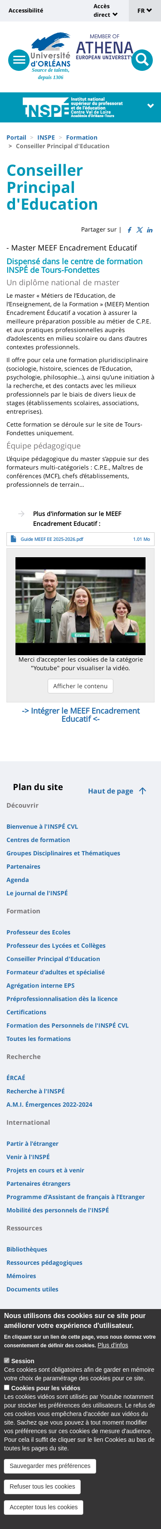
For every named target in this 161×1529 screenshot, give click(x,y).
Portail (16, 137)
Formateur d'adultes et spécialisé (55, 972)
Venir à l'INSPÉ (28, 1157)
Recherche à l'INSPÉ (35, 1091)
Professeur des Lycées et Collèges (56, 945)
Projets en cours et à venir (45, 1170)
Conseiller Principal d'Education (53, 959)
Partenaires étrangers (38, 1183)
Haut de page (110, 791)
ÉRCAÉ (15, 1078)
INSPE (46, 137)
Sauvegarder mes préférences (49, 1473)
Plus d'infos (112, 1352)
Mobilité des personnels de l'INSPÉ (57, 1210)
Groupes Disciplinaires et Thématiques (63, 853)
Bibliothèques (26, 1249)
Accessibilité (26, 10)
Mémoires (21, 1276)
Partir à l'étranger (32, 1143)
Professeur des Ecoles (38, 932)
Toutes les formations (38, 1039)
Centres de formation (38, 840)
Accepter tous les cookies (43, 1514)
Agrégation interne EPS (40, 985)
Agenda (17, 880)
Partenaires (23, 866)
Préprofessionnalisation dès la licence (62, 999)
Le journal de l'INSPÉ (37, 893)
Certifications (26, 1012)
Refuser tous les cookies (42, 1494)
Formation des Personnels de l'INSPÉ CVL (67, 1025)
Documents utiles (32, 1289)
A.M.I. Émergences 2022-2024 (49, 1104)
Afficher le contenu (80, 686)
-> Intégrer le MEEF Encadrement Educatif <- (81, 714)
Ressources (24, 1228)
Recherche (23, 1056)
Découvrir (22, 805)
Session (22, 1368)
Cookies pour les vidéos (45, 1395)
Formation (81, 137)
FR (144, 10)
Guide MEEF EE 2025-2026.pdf (52, 539)
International (28, 1122)
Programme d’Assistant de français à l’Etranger (75, 1197)
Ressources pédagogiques (44, 1262)
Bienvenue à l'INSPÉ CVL (42, 826)
